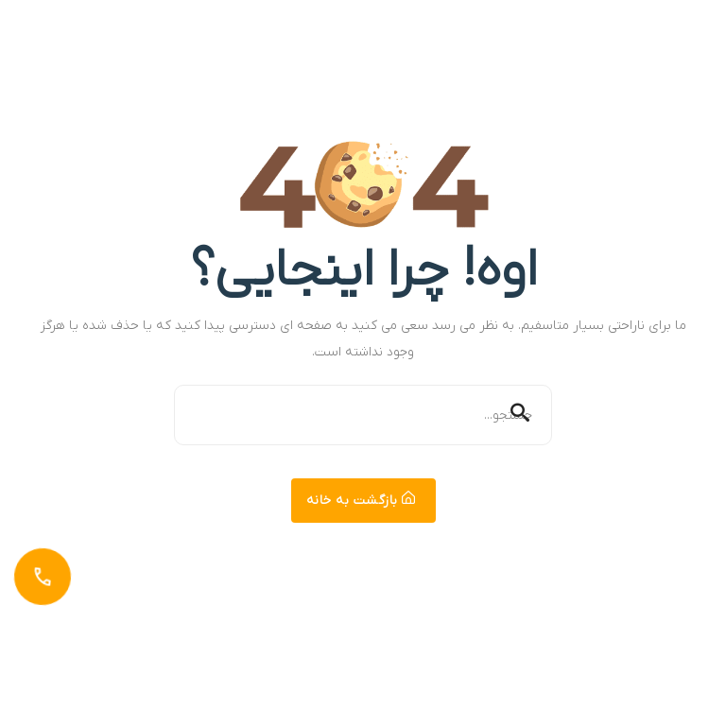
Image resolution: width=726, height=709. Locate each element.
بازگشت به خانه (361, 501)
